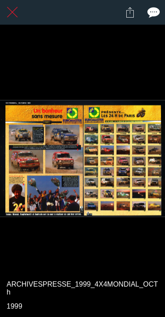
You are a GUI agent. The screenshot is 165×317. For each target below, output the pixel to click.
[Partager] (129, 12)
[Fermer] (12, 12)
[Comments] (152, 12)
